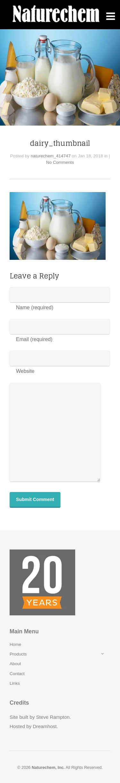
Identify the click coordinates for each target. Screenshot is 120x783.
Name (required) (34, 307)
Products (18, 654)
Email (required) (34, 339)
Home (15, 644)
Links (15, 683)
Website (25, 371)
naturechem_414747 (51, 156)
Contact (17, 673)
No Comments (60, 162)
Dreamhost (45, 726)
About (15, 663)
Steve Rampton (53, 717)
